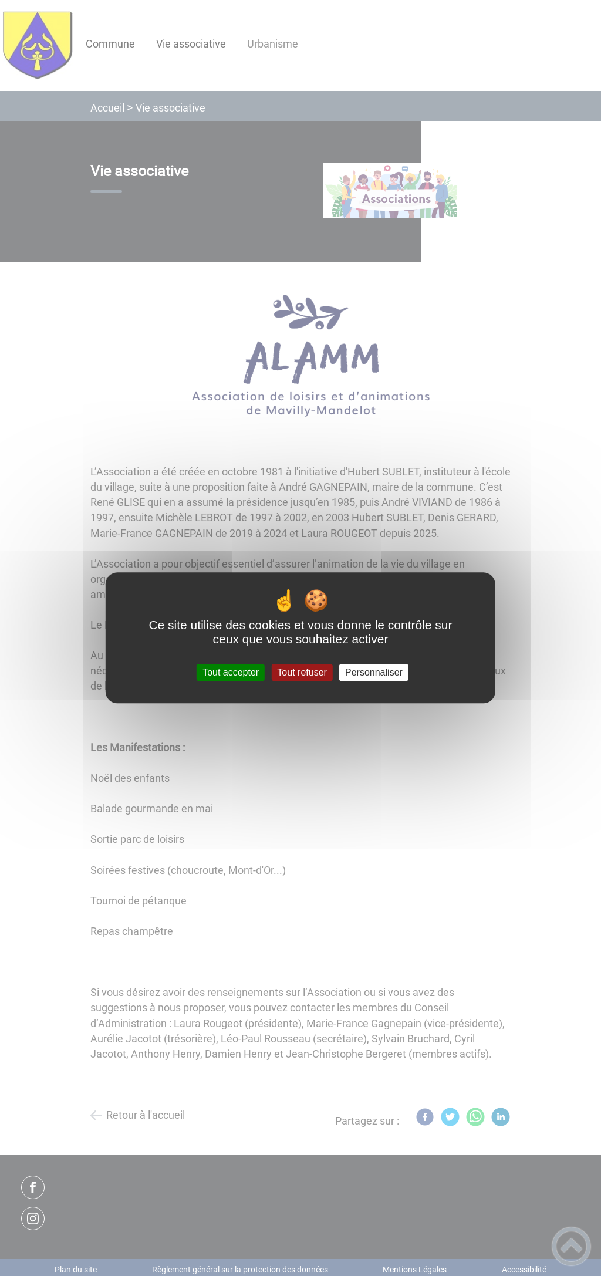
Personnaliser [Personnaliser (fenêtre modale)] (374, 672)
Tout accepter (230, 672)
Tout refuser (301, 672)
